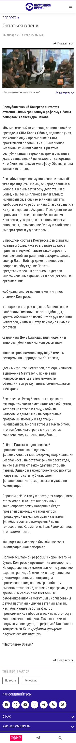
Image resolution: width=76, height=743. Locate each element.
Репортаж (10, 18)
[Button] (63, 43)
